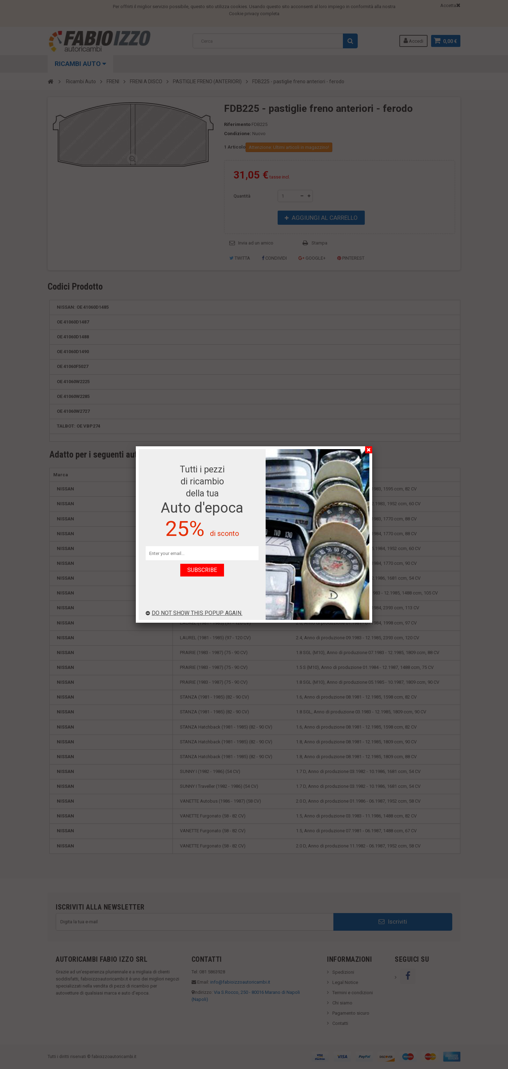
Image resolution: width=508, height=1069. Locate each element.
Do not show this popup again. (194, 613)
